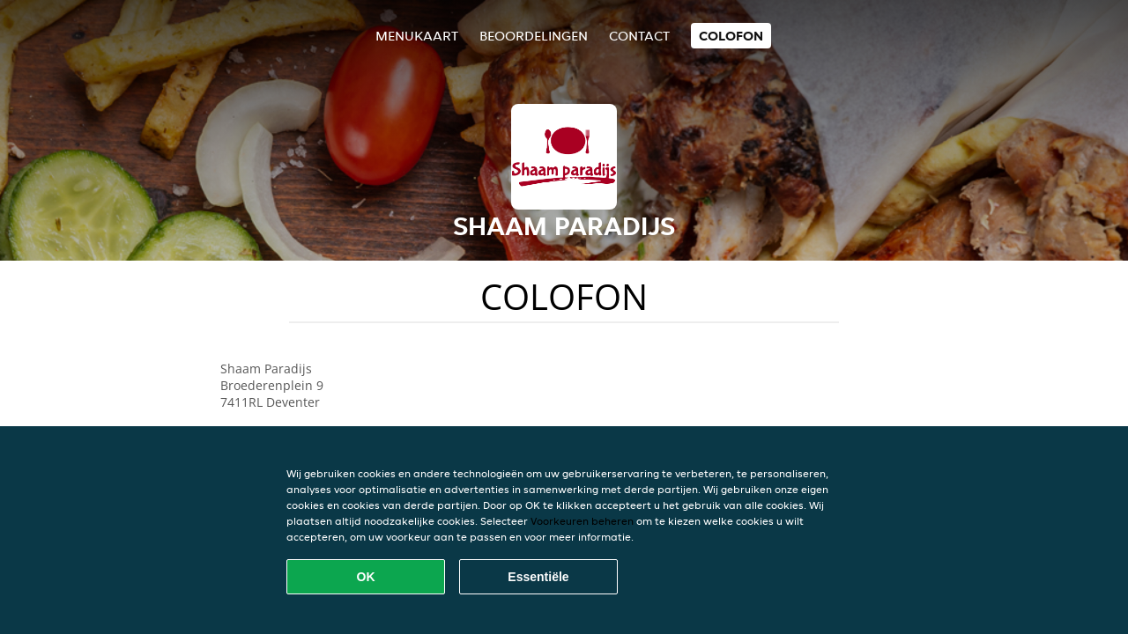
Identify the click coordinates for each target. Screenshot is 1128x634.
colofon (731, 35)
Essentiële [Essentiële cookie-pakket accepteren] (538, 577)
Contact (639, 35)
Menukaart (416, 35)
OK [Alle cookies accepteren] (366, 577)
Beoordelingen (533, 35)
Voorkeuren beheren (582, 520)
